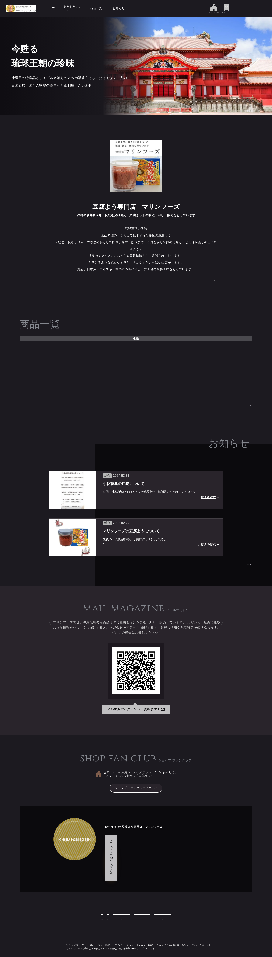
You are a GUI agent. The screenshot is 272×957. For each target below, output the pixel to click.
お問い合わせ (100, 900)
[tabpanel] (163, 66)
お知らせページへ (238, 566)
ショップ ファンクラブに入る (135, 848)
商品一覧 (96, 8)
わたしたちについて (73, 8)
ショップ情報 (64, 900)
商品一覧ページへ (238, 406)
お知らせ (119, 8)
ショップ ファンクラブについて (136, 789)
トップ (50, 8)
